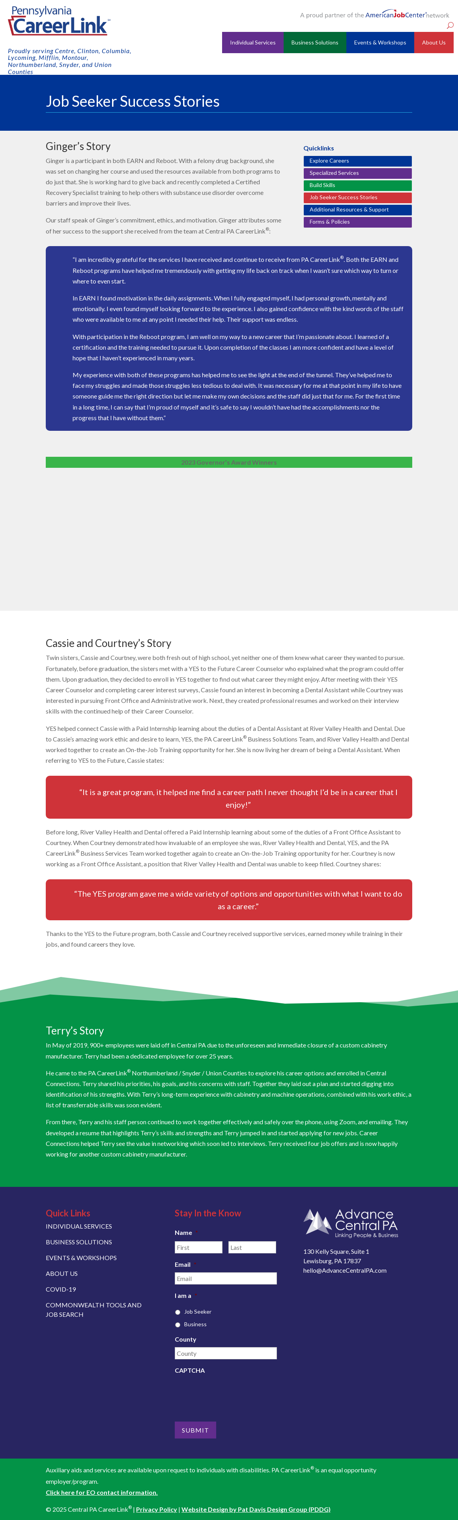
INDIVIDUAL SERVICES (79, 1226)
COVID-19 (61, 1289)
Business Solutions (315, 42)
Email (185, 1264)
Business (195, 1324)
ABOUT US (62, 1273)
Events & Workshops (380, 42)
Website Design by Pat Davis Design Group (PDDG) (256, 1509)
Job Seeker (197, 1311)
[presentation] (235, 1393)
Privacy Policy (156, 1509)
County (185, 1339)
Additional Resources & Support (349, 209)
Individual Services (253, 42)
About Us (434, 42)
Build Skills (322, 185)
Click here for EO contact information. (102, 1492)
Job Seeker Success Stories (344, 197)
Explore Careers (329, 160)
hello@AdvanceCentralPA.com (345, 1270)
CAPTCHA (190, 1370)
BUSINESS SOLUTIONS (79, 1242)
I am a (186, 1295)
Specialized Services (334, 172)
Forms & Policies (330, 221)
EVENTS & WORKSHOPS (81, 1257)
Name (186, 1232)
